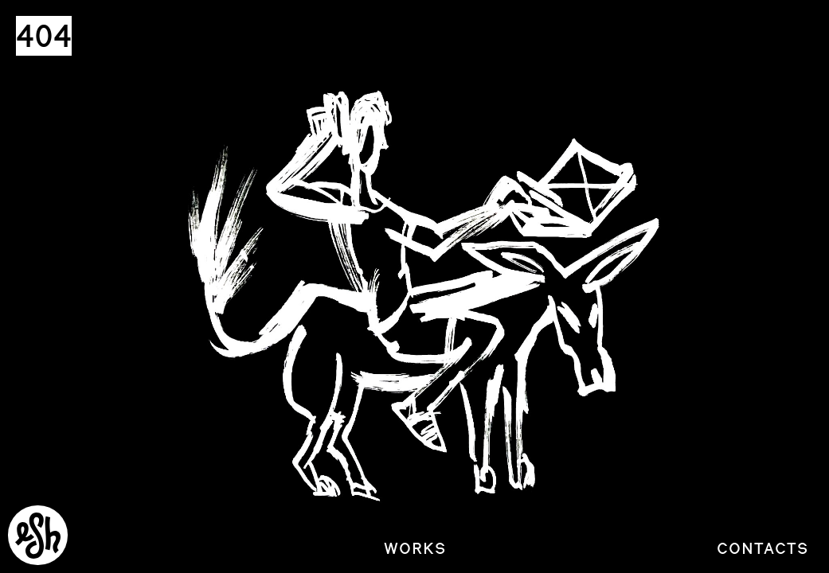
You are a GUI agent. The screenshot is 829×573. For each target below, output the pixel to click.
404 (44, 36)
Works (415, 548)
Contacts (762, 548)
